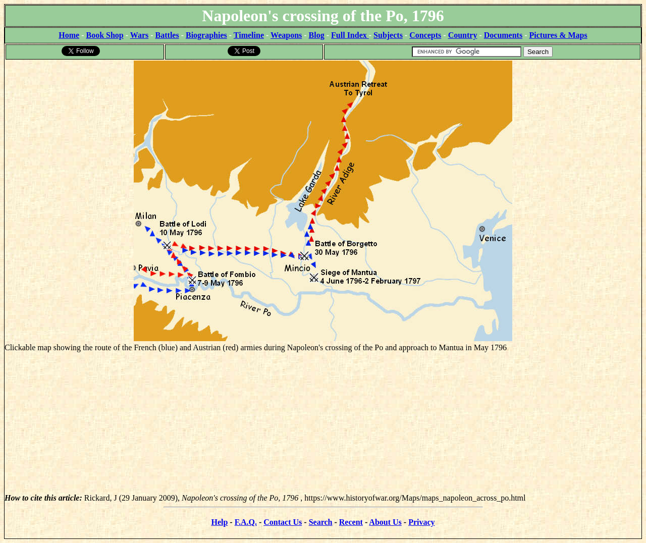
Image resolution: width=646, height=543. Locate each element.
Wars (139, 35)
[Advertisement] (323, 423)
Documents (503, 35)
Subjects (388, 35)
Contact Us (282, 522)
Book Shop (104, 35)
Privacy (421, 522)
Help (219, 522)
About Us (385, 522)
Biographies (206, 35)
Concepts (425, 35)
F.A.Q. (246, 522)
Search (321, 522)
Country (462, 35)
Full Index (350, 35)
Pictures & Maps (558, 35)
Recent (351, 522)
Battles (167, 35)
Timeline (249, 35)
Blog (317, 35)
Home (69, 35)
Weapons (286, 35)
